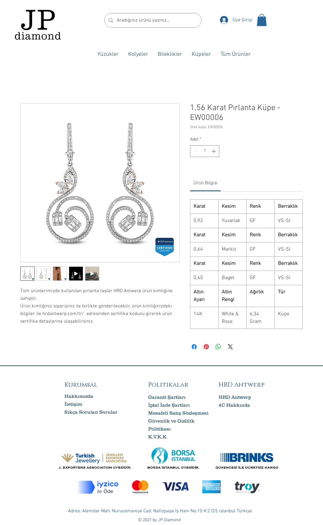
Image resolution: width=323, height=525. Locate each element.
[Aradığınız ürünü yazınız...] (152, 20)
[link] (206, 183)
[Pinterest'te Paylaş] (206, 347)
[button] (262, 20)
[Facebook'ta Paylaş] (194, 347)
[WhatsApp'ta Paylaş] (218, 347)
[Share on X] (230, 347)
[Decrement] (195, 151)
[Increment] (214, 151)
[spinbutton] (204, 151)
